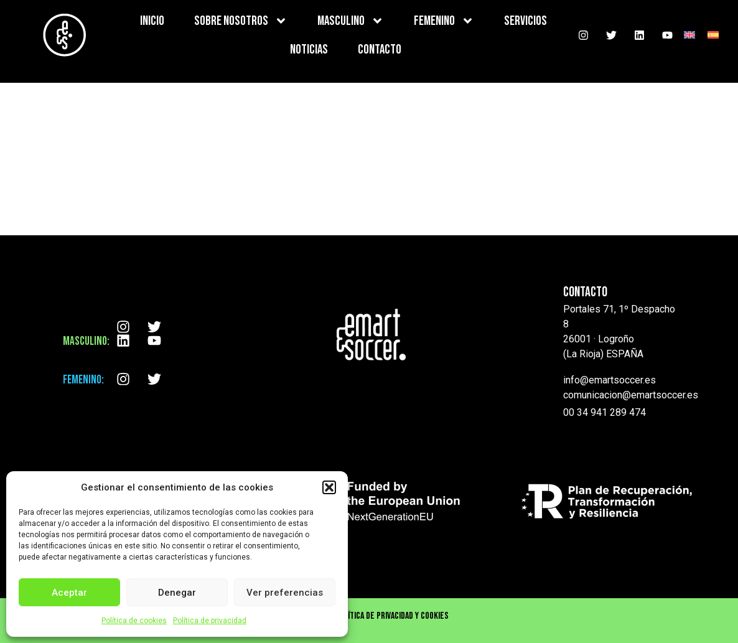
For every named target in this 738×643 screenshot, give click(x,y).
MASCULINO (350, 21)
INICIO (152, 21)
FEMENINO (444, 21)
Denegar (177, 592)
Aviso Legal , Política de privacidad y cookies (369, 616)
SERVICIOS (525, 21)
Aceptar (69, 592)
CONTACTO (379, 49)
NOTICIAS (309, 49)
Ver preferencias (284, 592)
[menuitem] (689, 35)
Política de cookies (134, 620)
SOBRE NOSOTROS (240, 21)
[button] (329, 487)
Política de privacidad (209, 620)
